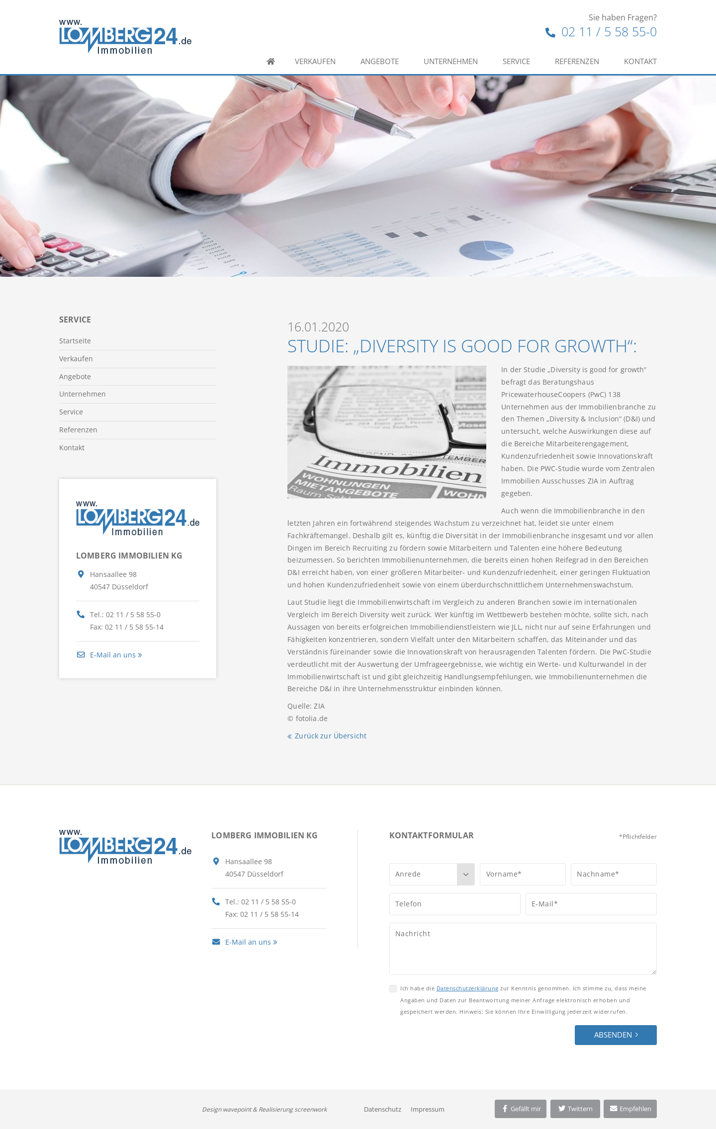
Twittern (575, 1108)
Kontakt (640, 61)
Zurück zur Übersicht (330, 735)
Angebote (379, 61)
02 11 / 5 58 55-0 (601, 31)
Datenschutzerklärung (468, 988)
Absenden (613, 1035)
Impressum (428, 1109)
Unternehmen (451, 61)
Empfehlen (630, 1108)
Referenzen (577, 61)
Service (516, 61)
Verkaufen (315, 61)
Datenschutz (382, 1109)
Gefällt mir (520, 1108)
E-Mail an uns (106, 654)
